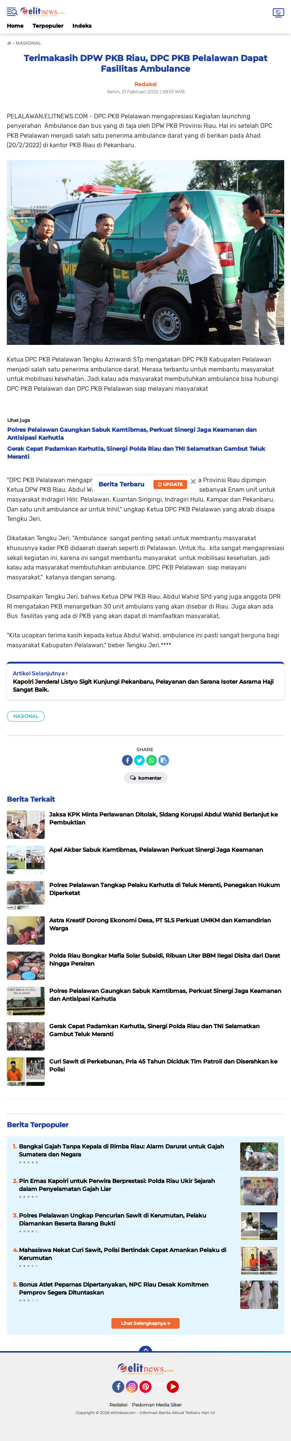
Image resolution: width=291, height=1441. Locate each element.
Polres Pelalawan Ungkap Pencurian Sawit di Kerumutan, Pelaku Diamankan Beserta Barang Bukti (112, 1219)
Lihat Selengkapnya (146, 1323)
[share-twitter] (139, 760)
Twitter (162, 1384)
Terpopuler (48, 25)
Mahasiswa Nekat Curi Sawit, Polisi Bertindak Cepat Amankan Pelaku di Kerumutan (122, 1254)
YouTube (178, 1390)
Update (170, 484)
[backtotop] (145, 1352)
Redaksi (118, 1405)
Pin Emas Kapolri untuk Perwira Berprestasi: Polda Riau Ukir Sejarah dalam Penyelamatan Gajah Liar (117, 1184)
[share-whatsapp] (151, 760)
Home (15, 25)
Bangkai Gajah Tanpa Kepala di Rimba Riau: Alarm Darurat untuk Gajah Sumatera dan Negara (121, 1150)
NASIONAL (25, 716)
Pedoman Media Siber (157, 1405)
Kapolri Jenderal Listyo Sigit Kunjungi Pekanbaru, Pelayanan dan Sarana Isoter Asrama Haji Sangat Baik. (143, 685)
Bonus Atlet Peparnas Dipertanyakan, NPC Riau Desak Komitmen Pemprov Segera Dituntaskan (113, 1288)
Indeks (81, 25)
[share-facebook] (127, 760)
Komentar (145, 777)
